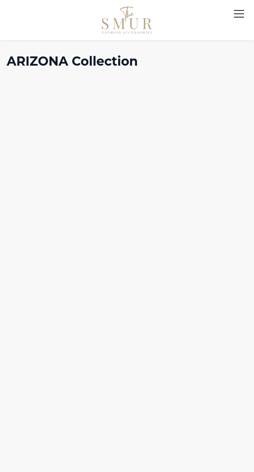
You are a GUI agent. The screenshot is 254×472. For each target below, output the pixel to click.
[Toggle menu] (239, 14)
